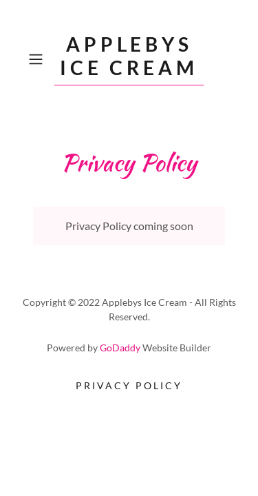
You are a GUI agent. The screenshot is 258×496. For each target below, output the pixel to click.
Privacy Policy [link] (129, 385)
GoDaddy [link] (120, 347)
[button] (38, 59)
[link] (129, 59)
